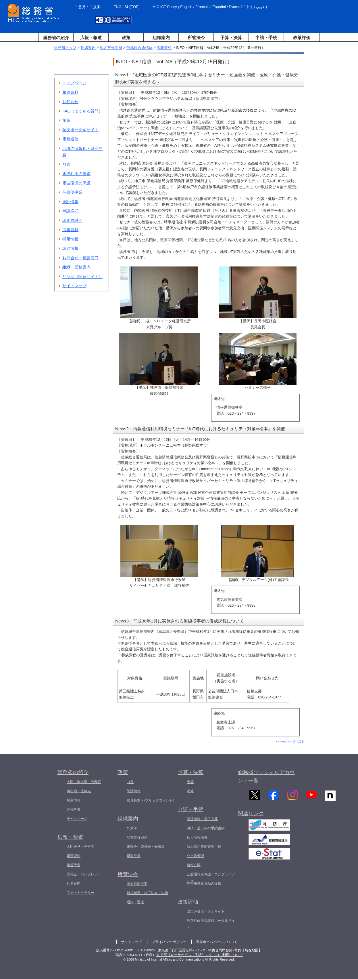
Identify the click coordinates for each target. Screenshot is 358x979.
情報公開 (194, 865)
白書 (130, 782)
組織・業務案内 (76, 267)
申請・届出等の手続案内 (206, 828)
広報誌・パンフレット (84, 874)
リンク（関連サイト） (82, 276)
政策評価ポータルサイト (206, 911)
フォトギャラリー (80, 893)
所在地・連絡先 (79, 791)
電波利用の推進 (76, 173)
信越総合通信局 (139, 47)
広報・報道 (91, 37)
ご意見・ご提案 (87, 7)
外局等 (132, 828)
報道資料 (70, 92)
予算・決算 (231, 37)
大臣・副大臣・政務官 (84, 782)
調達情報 (70, 248)
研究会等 (133, 856)
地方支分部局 (111, 47)
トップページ (74, 83)
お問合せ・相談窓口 (80, 258)
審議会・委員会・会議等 (146, 847)
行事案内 (73, 883)
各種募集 (73, 809)
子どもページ (77, 819)
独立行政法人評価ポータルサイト (211, 924)
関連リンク (251, 817)
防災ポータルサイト (80, 129)
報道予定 (73, 865)
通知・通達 (135, 902)
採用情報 (70, 239)
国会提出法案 (137, 884)
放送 (66, 164)
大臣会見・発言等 (80, 847)
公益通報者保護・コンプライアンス (211, 877)
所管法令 (196, 37)
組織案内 (161, 37)
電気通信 (70, 139)
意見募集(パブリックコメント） (151, 800)
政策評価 (301, 37)
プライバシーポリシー (169, 942)
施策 (66, 120)
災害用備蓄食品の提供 (204, 883)
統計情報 (70, 201)
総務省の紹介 (56, 37)
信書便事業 (72, 192)
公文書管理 (195, 856)
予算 (190, 782)
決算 (190, 791)
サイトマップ (74, 285)
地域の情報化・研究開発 (82, 151)
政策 (126, 37)
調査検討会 (72, 220)
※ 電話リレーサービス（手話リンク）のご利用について (199, 955)
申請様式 (70, 211)
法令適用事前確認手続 (204, 847)
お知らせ (70, 101)
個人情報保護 (197, 837)
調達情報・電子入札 (202, 819)
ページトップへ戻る (291, 741)
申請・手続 (266, 37)
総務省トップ (65, 47)
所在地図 (252, 950)
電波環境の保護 (76, 183)
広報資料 (164, 47)
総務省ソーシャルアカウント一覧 (266, 777)
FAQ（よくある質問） (82, 111)
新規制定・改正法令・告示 (147, 893)
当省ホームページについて (216, 942)
